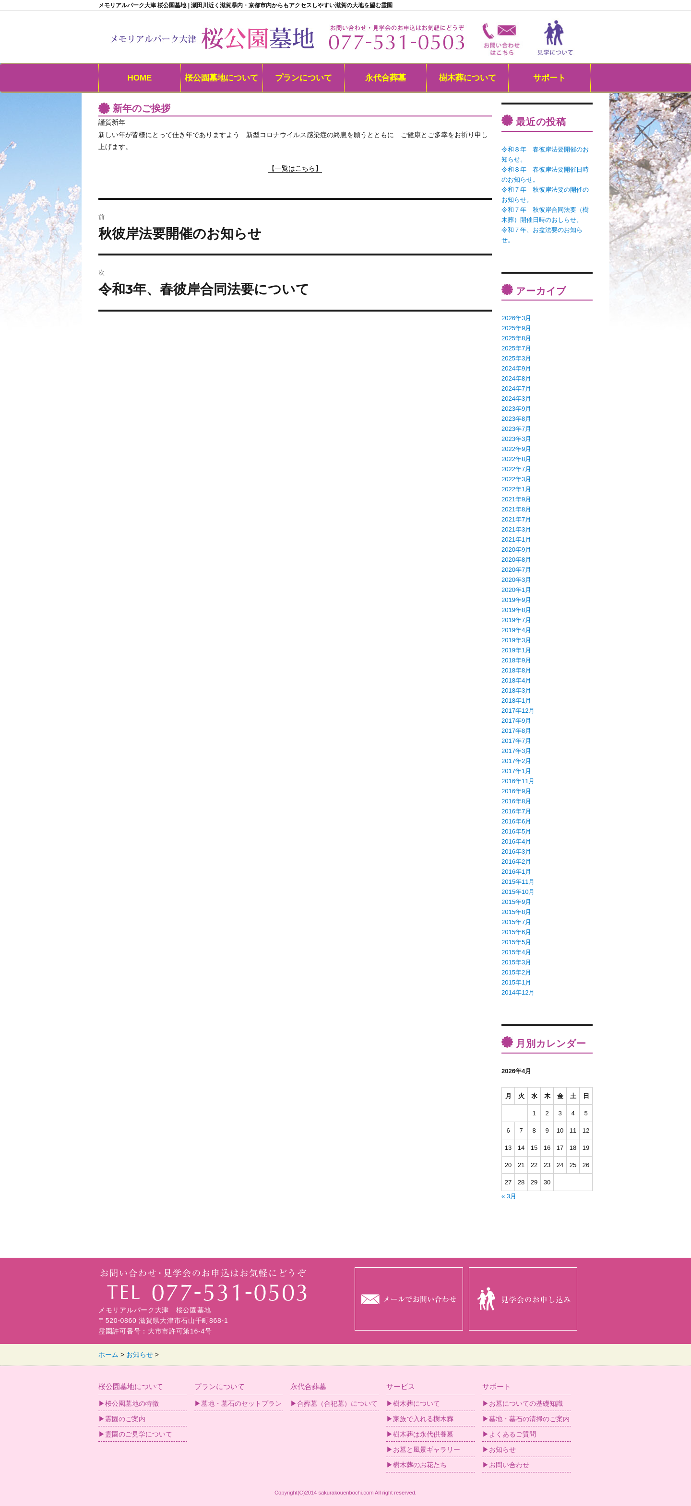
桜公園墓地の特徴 (132, 1403)
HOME (139, 77)
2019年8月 (516, 610)
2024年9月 (516, 368)
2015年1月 (516, 982)
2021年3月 (516, 529)
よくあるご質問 (512, 1434)
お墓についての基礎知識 (526, 1403)
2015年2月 (516, 972)
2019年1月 (516, 650)
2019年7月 (516, 620)
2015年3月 (516, 962)
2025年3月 (516, 358)
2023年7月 (516, 428)
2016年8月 (516, 801)
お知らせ (502, 1449)
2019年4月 (516, 630)
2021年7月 (516, 519)
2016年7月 (516, 811)
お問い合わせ (509, 1465)
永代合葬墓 (385, 77)
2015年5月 (516, 942)
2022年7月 (516, 469)
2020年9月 (516, 549)
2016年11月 (518, 781)
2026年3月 (516, 318)
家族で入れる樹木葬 (423, 1419)
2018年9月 (516, 660)
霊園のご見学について (138, 1434)
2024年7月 (516, 388)
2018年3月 (516, 690)
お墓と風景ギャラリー (426, 1449)
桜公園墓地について (221, 77)
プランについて (303, 77)
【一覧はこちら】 (295, 168)
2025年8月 (516, 338)
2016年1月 (516, 871)
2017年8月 (516, 730)
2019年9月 (516, 599)
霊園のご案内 (125, 1419)
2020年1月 (516, 589)
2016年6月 (516, 821)
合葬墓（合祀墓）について (337, 1403)
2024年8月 (516, 378)
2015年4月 (516, 952)
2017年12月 (518, 710)
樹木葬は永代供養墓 (423, 1434)
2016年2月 (516, 861)
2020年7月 (516, 569)
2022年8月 (516, 459)
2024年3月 (516, 398)
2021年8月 (516, 509)
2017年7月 (516, 740)
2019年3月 (516, 640)
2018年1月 (516, 700)
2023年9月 (516, 408)
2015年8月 (516, 911)
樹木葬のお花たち (420, 1465)
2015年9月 (516, 901)
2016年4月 (516, 841)
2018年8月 (516, 670)
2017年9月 (516, 720)
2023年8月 (516, 418)
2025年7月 (516, 348)
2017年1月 (516, 771)
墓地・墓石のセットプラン (241, 1403)
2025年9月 (516, 328)
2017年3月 (516, 750)
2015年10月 (518, 891)
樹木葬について (467, 77)
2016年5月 (516, 831)
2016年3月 (516, 851)
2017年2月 (516, 761)
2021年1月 (516, 539)
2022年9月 (516, 448)
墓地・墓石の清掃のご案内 (529, 1419)
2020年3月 (516, 579)
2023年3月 (516, 438)
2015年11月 (518, 881)
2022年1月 (516, 489)
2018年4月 (516, 680)
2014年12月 (518, 992)
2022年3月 (516, 479)
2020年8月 (516, 559)
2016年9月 (516, 791)
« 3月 (508, 1196)
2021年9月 (516, 499)
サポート (549, 77)
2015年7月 (516, 922)
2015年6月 (516, 932)
